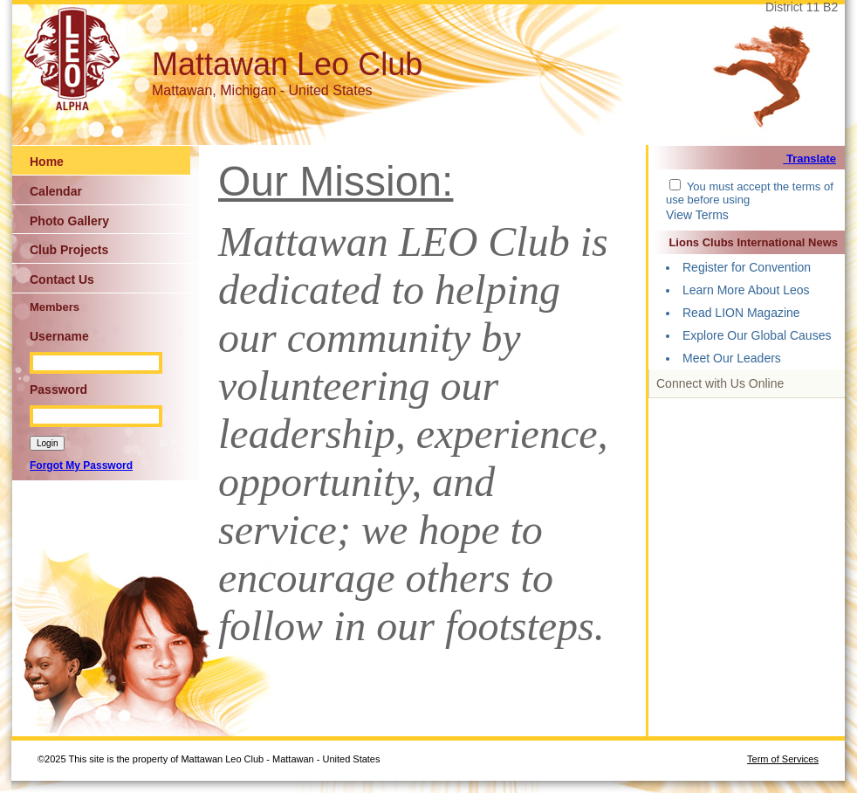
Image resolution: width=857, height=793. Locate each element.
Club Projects (69, 250)
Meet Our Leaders (731, 358)
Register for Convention (746, 267)
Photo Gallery (69, 221)
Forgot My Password (81, 465)
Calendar (56, 191)
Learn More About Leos (746, 290)
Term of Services (783, 759)
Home (47, 162)
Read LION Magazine (741, 313)
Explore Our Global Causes (756, 335)
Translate (809, 158)
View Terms (697, 215)
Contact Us (62, 279)
